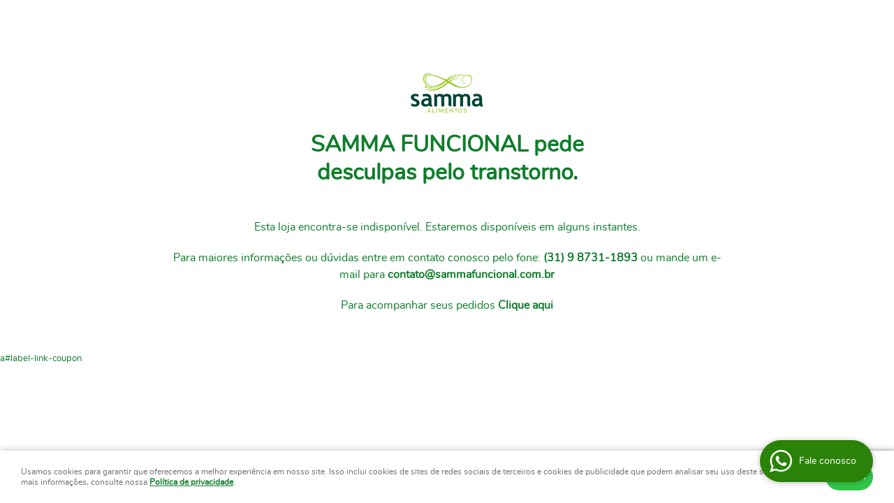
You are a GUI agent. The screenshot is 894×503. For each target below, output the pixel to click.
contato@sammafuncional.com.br (471, 274)
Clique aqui (525, 305)
